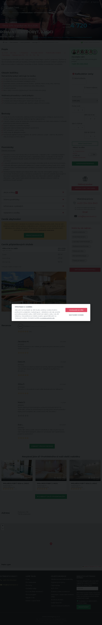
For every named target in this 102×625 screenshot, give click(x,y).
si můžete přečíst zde (47, 318)
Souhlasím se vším (76, 310)
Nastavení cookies (76, 315)
